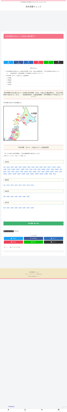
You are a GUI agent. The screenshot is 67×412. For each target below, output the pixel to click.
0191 (8, 208)
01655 (36, 174)
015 (61, 169)
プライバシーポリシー (30, 274)
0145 (39, 169)
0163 (60, 171)
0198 (32, 208)
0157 (39, 171)
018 (4, 196)
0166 (50, 174)
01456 (43, 169)
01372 (54, 167)
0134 (32, 167)
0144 (35, 169)
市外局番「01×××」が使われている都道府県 (18, 75)
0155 (21, 171)
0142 (27, 169)
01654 (32, 174)
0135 (37, 167)
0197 (28, 208)
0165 (27, 174)
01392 (13, 169)
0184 (16, 196)
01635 (14, 174)
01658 (46, 174)
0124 (12, 167)
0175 (20, 185)
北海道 (9, 77)
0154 (12, 171)
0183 (12, 196)
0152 (4, 171)
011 (4, 167)
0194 (20, 208)
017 (4, 185)
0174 (16, 185)
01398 (22, 169)
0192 (12, 208)
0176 (24, 185)
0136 (41, 167)
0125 (16, 167)
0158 (43, 171)
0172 (8, 185)
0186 (24, 196)
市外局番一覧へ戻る (33, 223)
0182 (8, 196)
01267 (24, 167)
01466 (57, 169)
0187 (28, 196)
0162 (56, 171)
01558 (26, 171)
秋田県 (9, 82)
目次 (31, 68)
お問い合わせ (39, 274)
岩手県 (9, 84)
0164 (19, 174)
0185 (20, 196)
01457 (48, 169)
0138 (4, 169)
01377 (49, 167)
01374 (58, 167)
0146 (52, 169)
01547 (17, 171)
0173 (12, 185)
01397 (18, 169)
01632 (5, 174)
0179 (32, 185)
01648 (23, 174)
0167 (54, 174)
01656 (41, 174)
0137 (45, 167)
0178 (28, 185)
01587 (52, 171)
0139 (8, 169)
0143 (31, 169)
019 (4, 208)
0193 (16, 208)
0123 (8, 167)
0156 (30, 171)
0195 (24, 208)
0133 (28, 167)
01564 (34, 171)
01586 (47, 171)
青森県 (9, 80)
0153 (8, 171)
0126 (20, 167)
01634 (10, 174)
